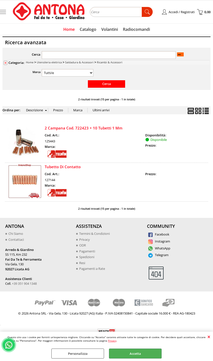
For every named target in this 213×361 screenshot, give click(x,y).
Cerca (36, 54)
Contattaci (16, 239)
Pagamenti (87, 251)
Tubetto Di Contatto (63, 166)
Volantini (109, 29)
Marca (36, 72)
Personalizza (78, 353)
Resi (82, 263)
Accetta (135, 353)
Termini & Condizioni (94, 233)
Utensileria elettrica (49, 62)
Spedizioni (86, 257)
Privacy (112, 340)
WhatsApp (159, 248)
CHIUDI (209, 336)
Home (69, 29)
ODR (82, 245)
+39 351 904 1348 (24, 283)
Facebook (158, 234)
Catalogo (88, 29)
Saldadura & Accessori (79, 62)
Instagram (159, 241)
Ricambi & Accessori (109, 62)
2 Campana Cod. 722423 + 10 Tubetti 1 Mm (83, 127)
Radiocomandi (136, 29)
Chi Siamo (15, 233)
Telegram (158, 255)
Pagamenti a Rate (92, 268)
